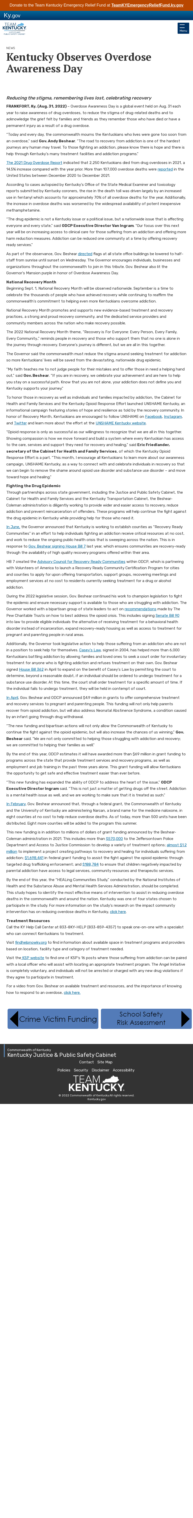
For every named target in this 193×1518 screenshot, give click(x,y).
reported (165, 169)
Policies (63, 1070)
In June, (13, 527)
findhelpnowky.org (31, 942)
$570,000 (114, 838)
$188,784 (90, 864)
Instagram (173, 416)
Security (81, 1070)
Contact (86, 1062)
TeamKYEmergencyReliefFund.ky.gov (147, 5)
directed (85, 254)
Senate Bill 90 (167, 615)
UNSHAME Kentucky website (121, 423)
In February (15, 804)
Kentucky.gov (97, 1099)
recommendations (140, 609)
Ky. (12, 15)
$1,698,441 (34, 858)
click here (118, 911)
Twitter (20, 423)
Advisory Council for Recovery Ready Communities (81, 561)
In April (12, 697)
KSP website (32, 958)
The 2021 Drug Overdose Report (34, 162)
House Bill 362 (31, 669)
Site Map (105, 1062)
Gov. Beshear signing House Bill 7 (57, 546)
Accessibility (123, 1070)
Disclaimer (100, 1070)
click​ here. (72, 992)
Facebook (153, 416)
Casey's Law (90, 650)
